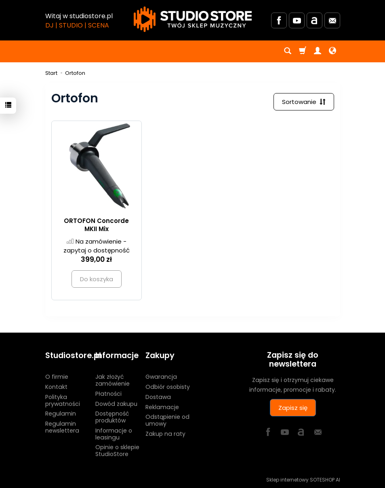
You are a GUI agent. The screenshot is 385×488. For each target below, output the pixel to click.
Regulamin (60, 413)
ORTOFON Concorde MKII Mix (96, 224)
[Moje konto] (317, 51)
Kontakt (56, 387)
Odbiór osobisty (167, 387)
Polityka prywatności (62, 400)
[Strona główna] (193, 19)
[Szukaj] (287, 51)
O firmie (56, 377)
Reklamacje (162, 407)
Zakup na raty (165, 434)
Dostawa (158, 397)
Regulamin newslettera (62, 427)
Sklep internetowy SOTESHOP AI (303, 479)
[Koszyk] (302, 51)
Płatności (108, 393)
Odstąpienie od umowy (167, 420)
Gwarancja (161, 377)
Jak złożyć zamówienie (112, 380)
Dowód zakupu (116, 403)
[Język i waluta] (332, 51)
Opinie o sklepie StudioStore (117, 450)
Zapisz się (292, 407)
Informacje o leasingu (113, 433)
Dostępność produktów (112, 416)
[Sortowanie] (303, 101)
